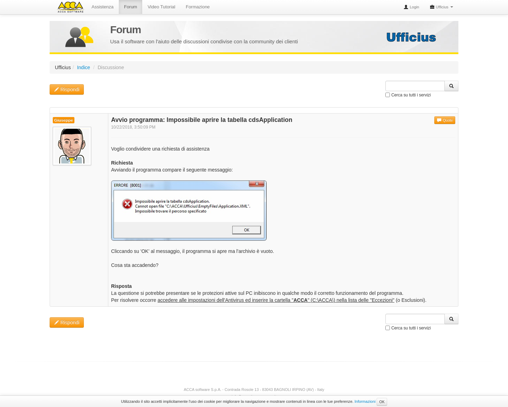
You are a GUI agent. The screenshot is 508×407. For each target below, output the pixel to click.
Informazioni (365, 401)
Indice (83, 67)
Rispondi (66, 89)
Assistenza (103, 6)
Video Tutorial (161, 6)
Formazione (198, 6)
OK (381, 402)
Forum (130, 6)
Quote (445, 120)
